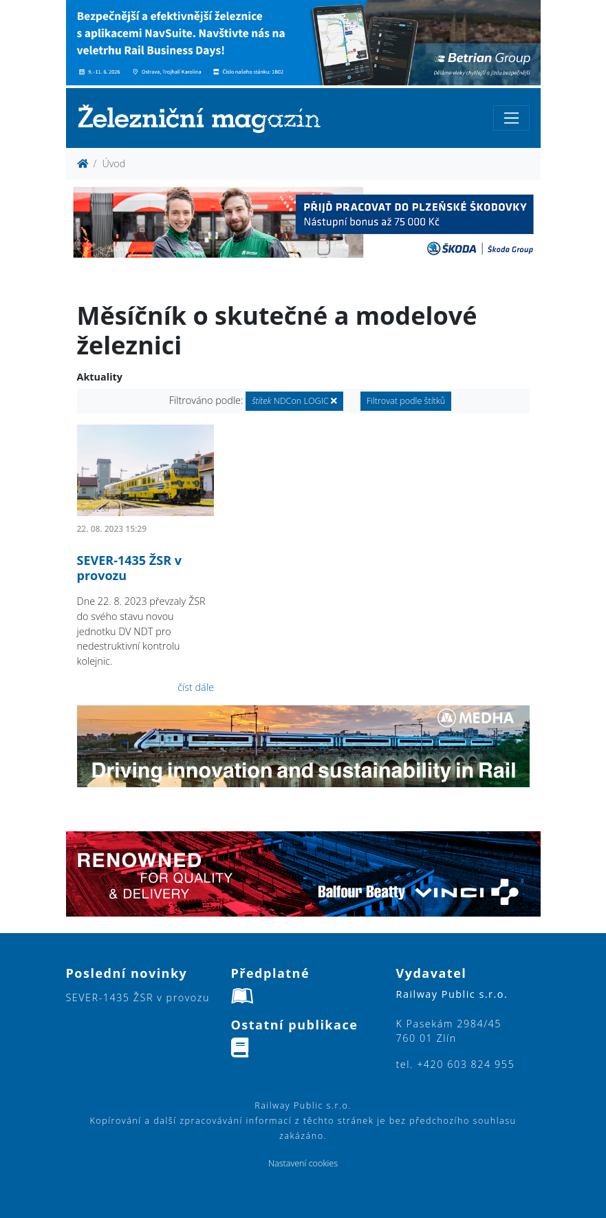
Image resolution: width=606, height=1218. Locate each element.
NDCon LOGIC (294, 401)
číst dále (195, 687)
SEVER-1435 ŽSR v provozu (129, 568)
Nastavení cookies (303, 1163)
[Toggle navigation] (511, 118)
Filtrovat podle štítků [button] (406, 401)
